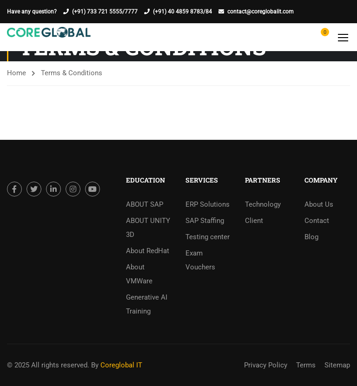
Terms (306, 365)
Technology (263, 204)
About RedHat (147, 251)
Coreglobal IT (120, 365)
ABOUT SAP (144, 204)
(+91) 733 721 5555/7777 (105, 11)
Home (16, 73)
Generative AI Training (146, 304)
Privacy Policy (265, 365)
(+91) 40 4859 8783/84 (182, 11)
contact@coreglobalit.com (260, 11)
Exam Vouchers (200, 260)
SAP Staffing (204, 220)
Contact (316, 220)
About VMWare (139, 274)
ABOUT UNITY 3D (148, 227)
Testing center (207, 237)
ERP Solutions (207, 204)
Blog (311, 237)
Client (254, 220)
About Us (318, 204)
